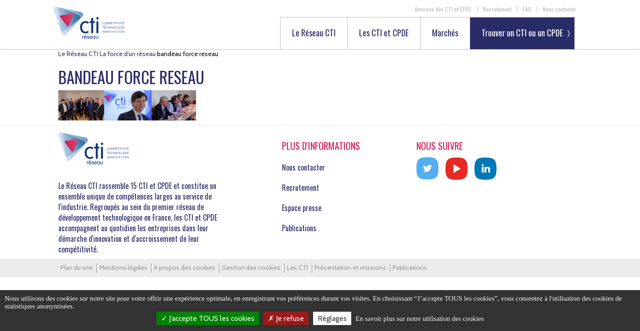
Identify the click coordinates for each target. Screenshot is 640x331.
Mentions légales (123, 267)
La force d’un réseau (128, 54)
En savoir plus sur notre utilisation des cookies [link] (419, 318)
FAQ (527, 9)
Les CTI (297, 267)
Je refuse (286, 318)
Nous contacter (559, 9)
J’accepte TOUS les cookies (207, 318)
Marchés (445, 33)
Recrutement (497, 9)
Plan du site (77, 267)
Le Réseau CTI (314, 33)
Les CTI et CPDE (384, 33)
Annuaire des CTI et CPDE (443, 9)
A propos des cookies (184, 267)
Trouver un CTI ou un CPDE (522, 33)
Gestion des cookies (251, 267)
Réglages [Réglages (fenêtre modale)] (332, 318)
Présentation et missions (350, 267)
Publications (299, 228)
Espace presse (301, 207)
